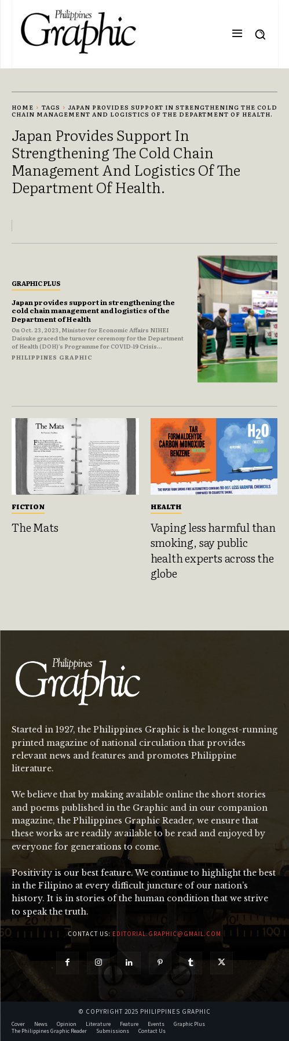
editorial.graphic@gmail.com (166, 934)
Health (166, 506)
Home (23, 107)
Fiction (28, 506)
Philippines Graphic (52, 357)
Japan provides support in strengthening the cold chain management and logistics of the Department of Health (93, 310)
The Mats (35, 527)
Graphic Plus (36, 283)
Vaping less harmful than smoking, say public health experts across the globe (213, 550)
